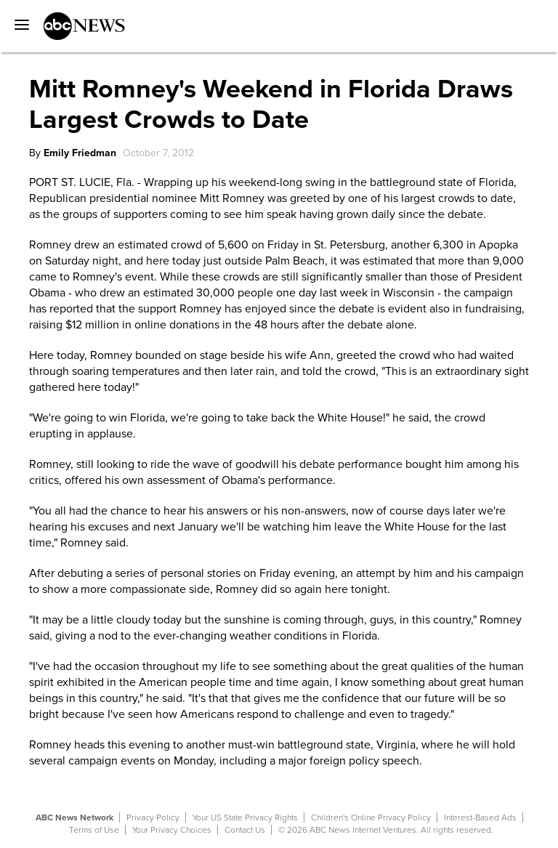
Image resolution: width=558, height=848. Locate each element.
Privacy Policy (152, 817)
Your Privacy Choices (171, 830)
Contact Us (245, 830)
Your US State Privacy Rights (245, 817)
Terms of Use (94, 830)
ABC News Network (74, 817)
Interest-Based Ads (480, 817)
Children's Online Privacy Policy (371, 817)
